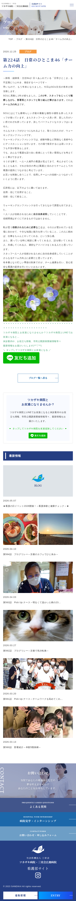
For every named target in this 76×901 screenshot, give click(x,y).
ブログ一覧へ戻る (38, 378)
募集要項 (20, 895)
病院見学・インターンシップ (38, 819)
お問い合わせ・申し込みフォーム (38, 833)
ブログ (19, 39)
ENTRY (56, 895)
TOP (10, 39)
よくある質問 (38, 805)
